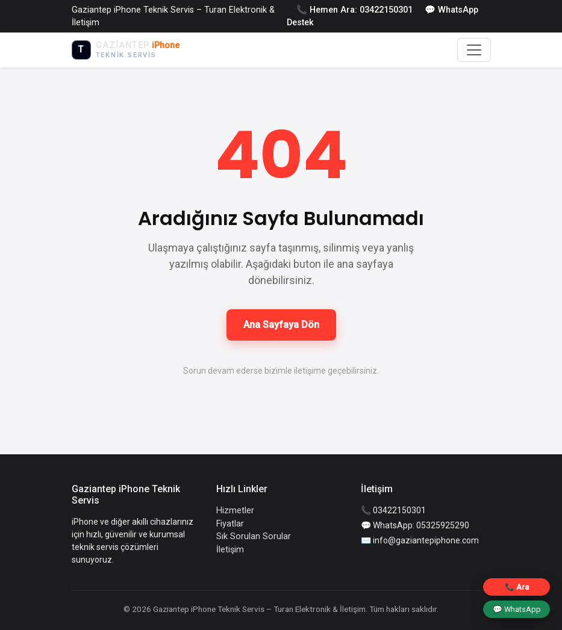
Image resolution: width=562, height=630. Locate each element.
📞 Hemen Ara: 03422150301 (354, 10)
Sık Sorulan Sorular (253, 536)
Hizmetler (235, 510)
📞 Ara (517, 586)
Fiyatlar (230, 524)
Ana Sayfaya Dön (281, 324)
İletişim (230, 550)
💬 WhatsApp (517, 609)
